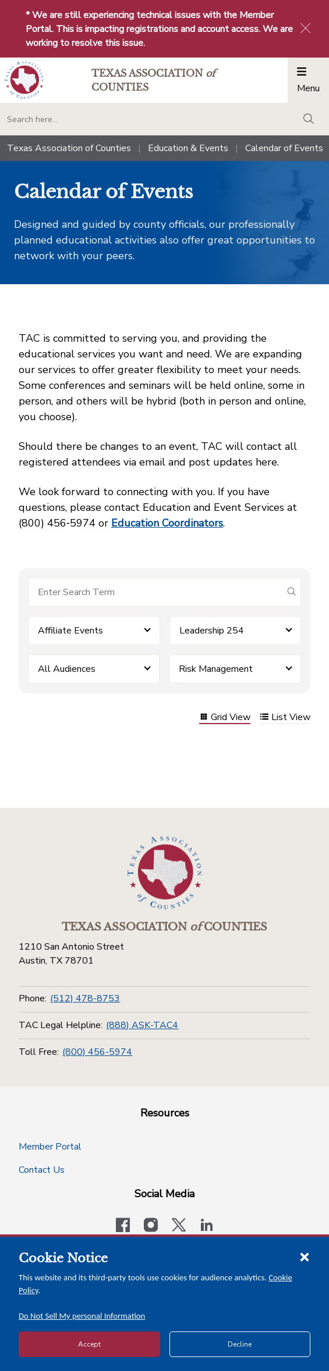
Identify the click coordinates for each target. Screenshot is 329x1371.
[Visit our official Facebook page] (123, 1226)
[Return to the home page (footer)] (165, 873)
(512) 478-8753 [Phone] (85, 998)
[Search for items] (155, 592)
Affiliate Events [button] (70, 630)
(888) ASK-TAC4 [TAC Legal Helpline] (142, 1025)
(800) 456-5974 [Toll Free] (97, 1052)
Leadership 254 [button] (211, 630)
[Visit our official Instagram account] (151, 1226)
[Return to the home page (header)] (24, 80)
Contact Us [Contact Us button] (42, 1170)
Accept (89, 1344)
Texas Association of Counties (69, 148)
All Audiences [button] (66, 669)
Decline (240, 1344)
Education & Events (188, 148)
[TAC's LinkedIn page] (207, 1226)
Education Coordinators (167, 523)
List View (285, 718)
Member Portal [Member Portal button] (50, 1146)
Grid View (224, 718)
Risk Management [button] (216, 669)
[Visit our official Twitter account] (179, 1226)
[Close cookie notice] (304, 1256)
